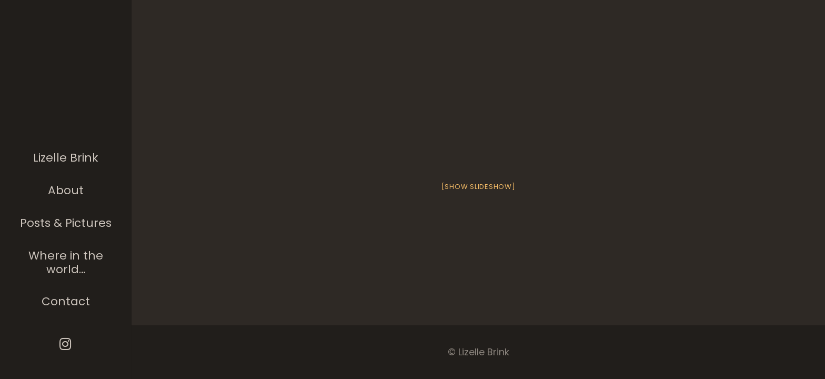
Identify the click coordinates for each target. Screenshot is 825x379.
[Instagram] (66, 344)
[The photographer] (66, 75)
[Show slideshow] (478, 187)
